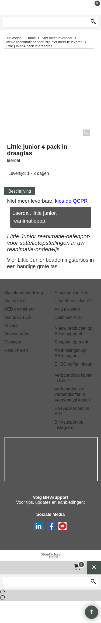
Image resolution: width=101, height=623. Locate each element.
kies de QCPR (71, 201)
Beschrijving (19, 191)
